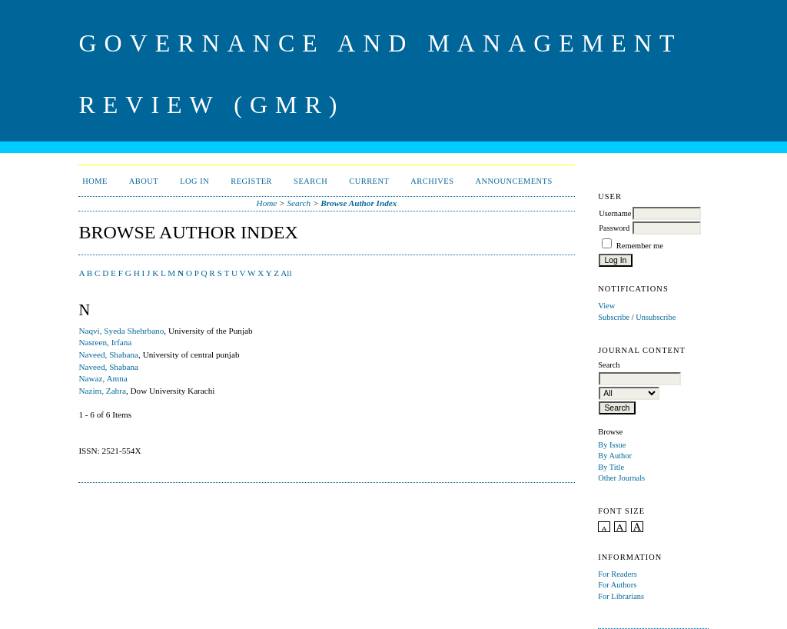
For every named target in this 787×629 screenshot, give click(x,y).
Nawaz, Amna (102, 378)
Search (310, 181)
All (286, 273)
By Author (615, 455)
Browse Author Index (358, 203)
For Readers (617, 574)
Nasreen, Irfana (104, 342)
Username (615, 213)
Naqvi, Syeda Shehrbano (121, 330)
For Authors (617, 585)
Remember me (639, 245)
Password (614, 228)
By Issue (612, 445)
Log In (194, 181)
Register (251, 181)
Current (369, 181)
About (143, 181)
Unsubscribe (656, 317)
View (606, 305)
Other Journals (621, 478)
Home (95, 181)
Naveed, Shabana (108, 354)
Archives (431, 181)
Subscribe (613, 317)
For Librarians (621, 596)
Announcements (513, 181)
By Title (611, 467)
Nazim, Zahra (102, 390)
